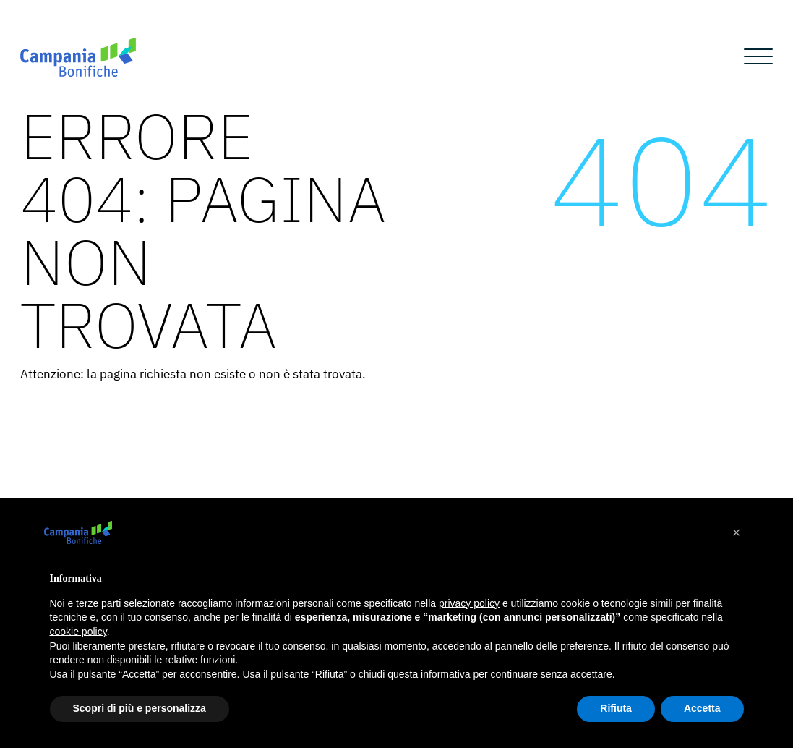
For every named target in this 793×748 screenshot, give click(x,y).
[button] (736, 532)
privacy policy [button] (469, 603)
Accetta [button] (702, 708)
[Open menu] (758, 57)
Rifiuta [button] (616, 708)
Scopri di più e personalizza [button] (139, 708)
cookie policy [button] (78, 631)
